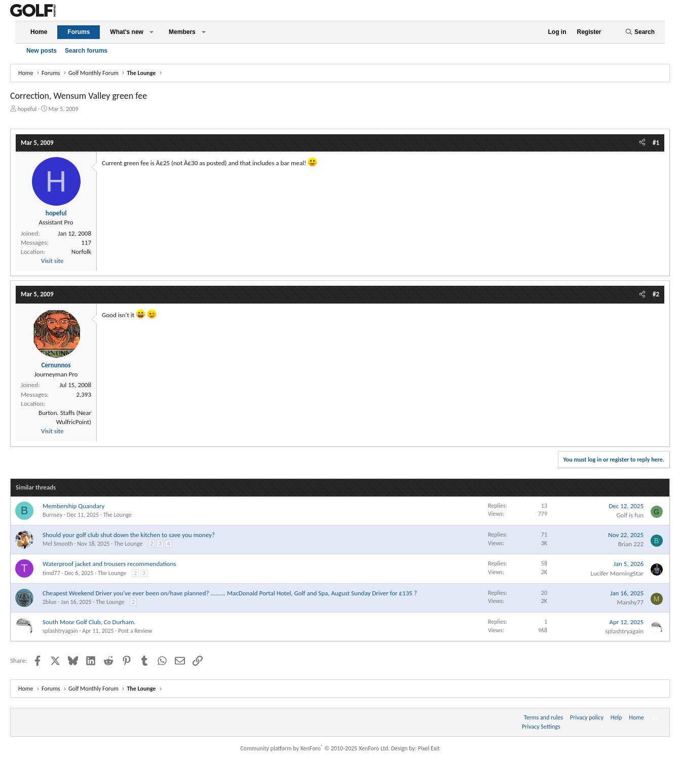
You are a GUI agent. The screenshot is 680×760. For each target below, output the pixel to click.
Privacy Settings (541, 726)
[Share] (642, 143)
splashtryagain (60, 630)
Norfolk (81, 251)
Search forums (86, 50)
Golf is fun (630, 515)
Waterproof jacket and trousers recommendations (109, 563)
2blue (49, 601)
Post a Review (135, 630)
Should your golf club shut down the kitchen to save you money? (129, 535)
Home (38, 31)
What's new (126, 31)
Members (182, 31)
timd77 (51, 573)
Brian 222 (631, 544)
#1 (656, 142)
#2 (656, 294)
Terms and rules (543, 717)
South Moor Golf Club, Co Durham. (89, 622)
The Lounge (117, 514)
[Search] (640, 32)
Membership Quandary (73, 506)
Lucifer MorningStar (617, 573)
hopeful (27, 108)
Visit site (52, 260)
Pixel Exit (429, 748)
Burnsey (52, 514)
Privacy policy (586, 717)
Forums (78, 31)
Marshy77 (630, 602)
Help (616, 717)
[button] (151, 32)
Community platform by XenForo (315, 748)
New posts (41, 50)
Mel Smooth (58, 543)
